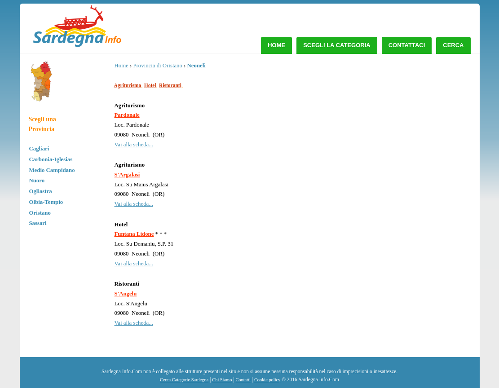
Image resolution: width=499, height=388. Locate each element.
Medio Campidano (52, 170)
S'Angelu (126, 294)
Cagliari (39, 149)
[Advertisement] (397, 128)
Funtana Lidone (134, 234)
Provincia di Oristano (157, 65)
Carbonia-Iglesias (51, 159)
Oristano (40, 213)
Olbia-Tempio (46, 202)
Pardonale (127, 115)
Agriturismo (127, 85)
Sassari (38, 223)
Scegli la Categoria (337, 45)
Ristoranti (170, 85)
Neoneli (196, 65)
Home (276, 45)
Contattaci (407, 45)
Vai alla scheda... (134, 144)
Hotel (150, 85)
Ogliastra (40, 191)
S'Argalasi (127, 175)
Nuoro (37, 180)
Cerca (453, 45)
